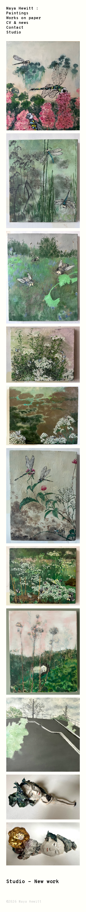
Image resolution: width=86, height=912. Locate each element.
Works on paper (23, 18)
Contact (15, 27)
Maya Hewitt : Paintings (22, 11)
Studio (13, 32)
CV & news (17, 23)
